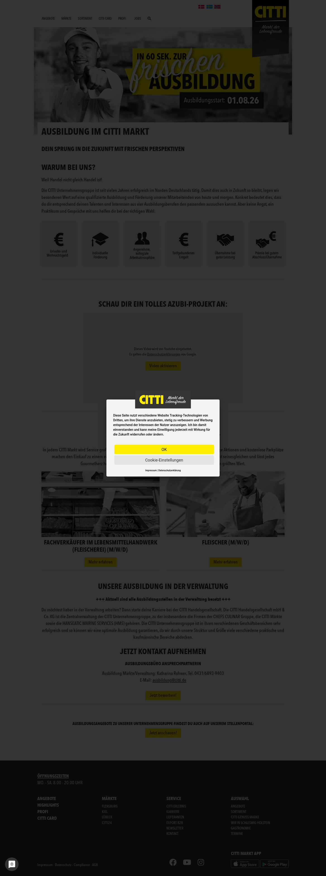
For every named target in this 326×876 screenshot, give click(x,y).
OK (164, 449)
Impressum (151, 470)
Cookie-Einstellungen (164, 460)
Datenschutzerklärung (169, 470)
